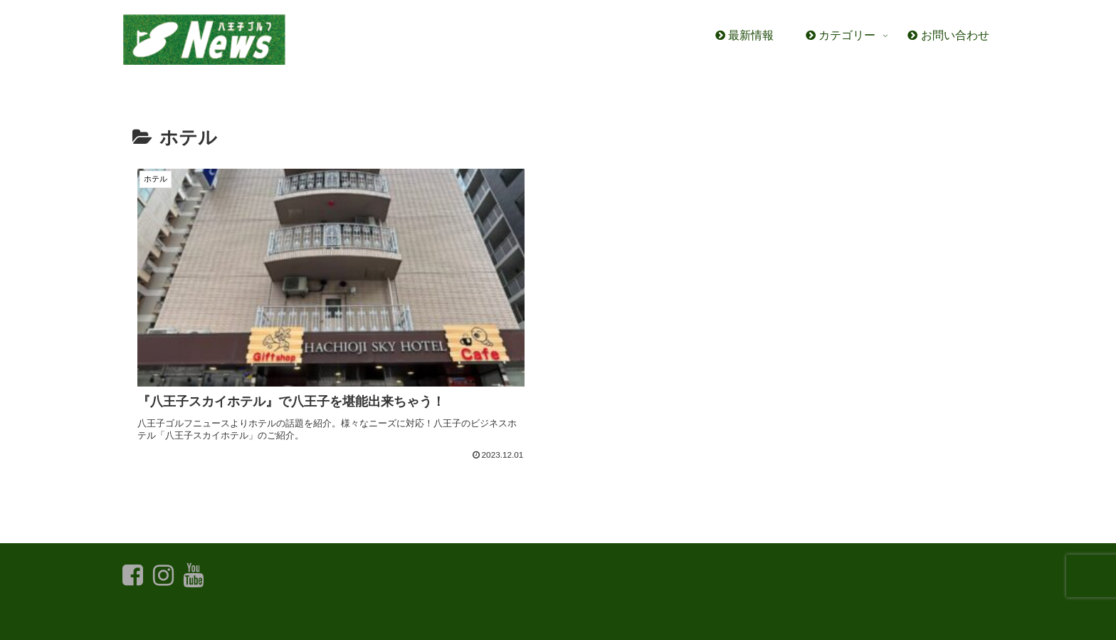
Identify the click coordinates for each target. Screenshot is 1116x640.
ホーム (139, 619)
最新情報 (189, 619)
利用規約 (319, 619)
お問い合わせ (254, 619)
